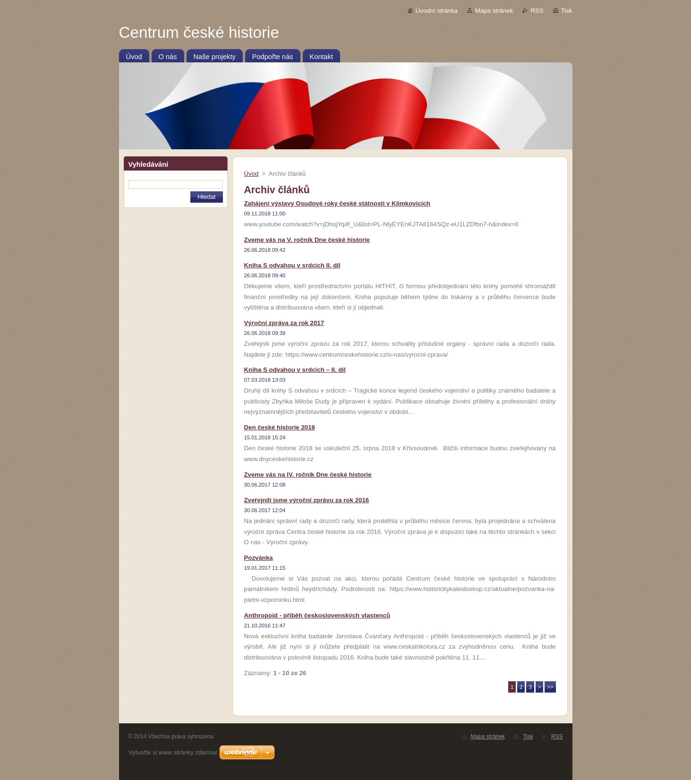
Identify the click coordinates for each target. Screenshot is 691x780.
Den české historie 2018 (279, 427)
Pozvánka (258, 557)
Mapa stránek (494, 10)
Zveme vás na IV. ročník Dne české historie (308, 474)
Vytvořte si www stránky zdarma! (172, 752)
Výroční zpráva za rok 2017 (284, 322)
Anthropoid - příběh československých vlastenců (317, 615)
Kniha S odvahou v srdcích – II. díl (295, 369)
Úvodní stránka (437, 10)
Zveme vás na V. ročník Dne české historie (307, 239)
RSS (536, 10)
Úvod (251, 173)
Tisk (566, 10)
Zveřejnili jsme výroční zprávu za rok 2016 (306, 500)
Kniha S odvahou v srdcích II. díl (292, 265)
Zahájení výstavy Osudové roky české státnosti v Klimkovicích (337, 203)
